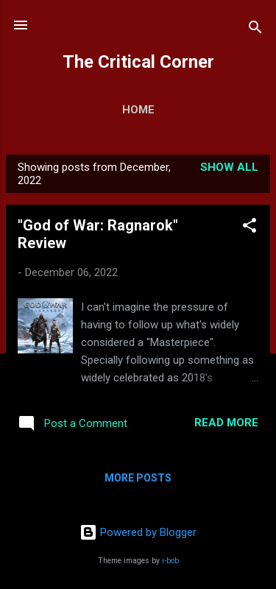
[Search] (255, 29)
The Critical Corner (138, 62)
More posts (138, 478)
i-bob (170, 560)
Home (138, 109)
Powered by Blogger (138, 532)
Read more (226, 422)
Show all (229, 167)
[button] (249, 227)
